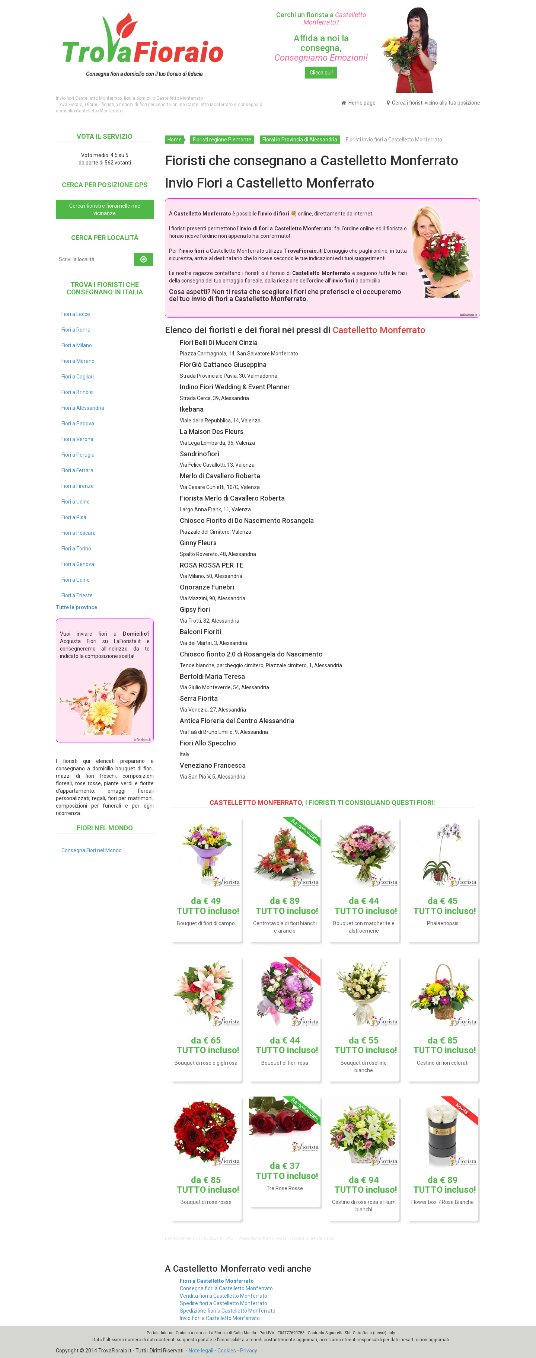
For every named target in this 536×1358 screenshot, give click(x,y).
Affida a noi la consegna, (321, 48)
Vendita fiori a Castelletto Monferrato (223, 1296)
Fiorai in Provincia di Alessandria (299, 140)
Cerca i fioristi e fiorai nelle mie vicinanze (104, 209)
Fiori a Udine (75, 502)
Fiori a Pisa (73, 517)
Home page (358, 103)
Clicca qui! (321, 73)
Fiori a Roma (75, 330)
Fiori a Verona (77, 439)
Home (175, 140)
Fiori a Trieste (77, 595)
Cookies (226, 1351)
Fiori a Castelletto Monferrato (217, 1281)
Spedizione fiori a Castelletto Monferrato (227, 1311)
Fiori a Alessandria (82, 408)
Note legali (201, 1351)
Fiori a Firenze (77, 486)
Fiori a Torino (76, 549)
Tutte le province (76, 607)
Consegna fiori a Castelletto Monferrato (226, 1288)
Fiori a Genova (77, 564)
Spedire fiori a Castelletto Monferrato (223, 1303)
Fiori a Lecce (75, 314)
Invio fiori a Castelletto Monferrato (220, 1318)
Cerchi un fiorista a (321, 18)
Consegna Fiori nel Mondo (91, 850)
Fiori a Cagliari (77, 377)
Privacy (248, 1351)
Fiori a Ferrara (77, 470)
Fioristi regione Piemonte (222, 140)
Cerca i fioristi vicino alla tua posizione (433, 103)
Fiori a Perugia (78, 455)
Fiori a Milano (76, 345)
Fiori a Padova (77, 423)
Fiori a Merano (78, 361)
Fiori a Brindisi (77, 392)
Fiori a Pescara (78, 533)
